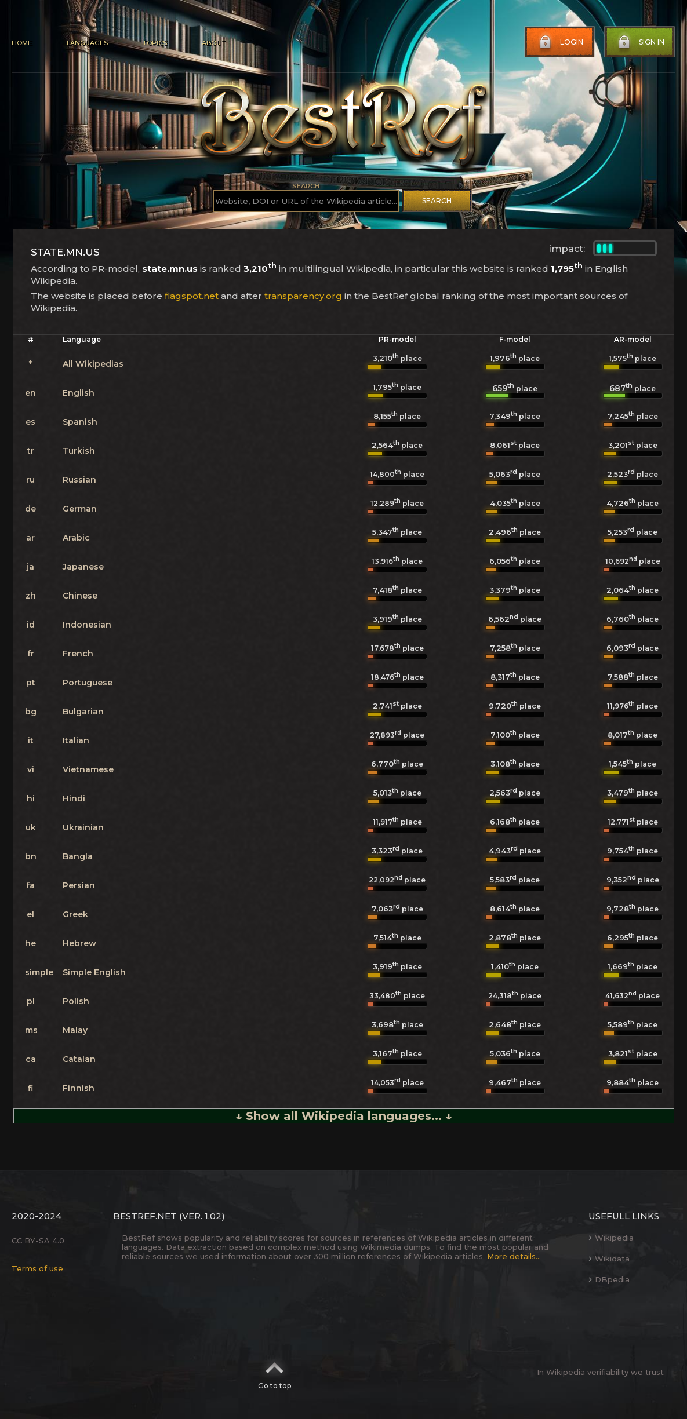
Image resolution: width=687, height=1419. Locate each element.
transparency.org (303, 295)
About (213, 43)
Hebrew (79, 943)
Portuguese (87, 682)
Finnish (78, 1088)
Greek (75, 914)
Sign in (640, 42)
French (78, 653)
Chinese (80, 595)
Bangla (78, 856)
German (80, 509)
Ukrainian (83, 827)
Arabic (76, 537)
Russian (79, 480)
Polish (76, 1001)
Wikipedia (611, 1237)
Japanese (83, 566)
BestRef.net (145, 1215)
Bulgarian (83, 711)
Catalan (79, 1059)
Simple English (94, 972)
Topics (155, 43)
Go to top (274, 1372)
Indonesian (87, 624)
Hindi (74, 798)
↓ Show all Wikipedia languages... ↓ (343, 1116)
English (78, 393)
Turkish (79, 451)
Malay (75, 1030)
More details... (514, 1256)
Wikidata (609, 1258)
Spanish (80, 422)
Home (22, 43)
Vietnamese (88, 769)
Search (437, 200)
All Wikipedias (93, 364)
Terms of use (37, 1268)
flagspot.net (192, 295)
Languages (87, 43)
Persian (79, 885)
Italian (76, 740)
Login (560, 42)
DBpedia (609, 1279)
